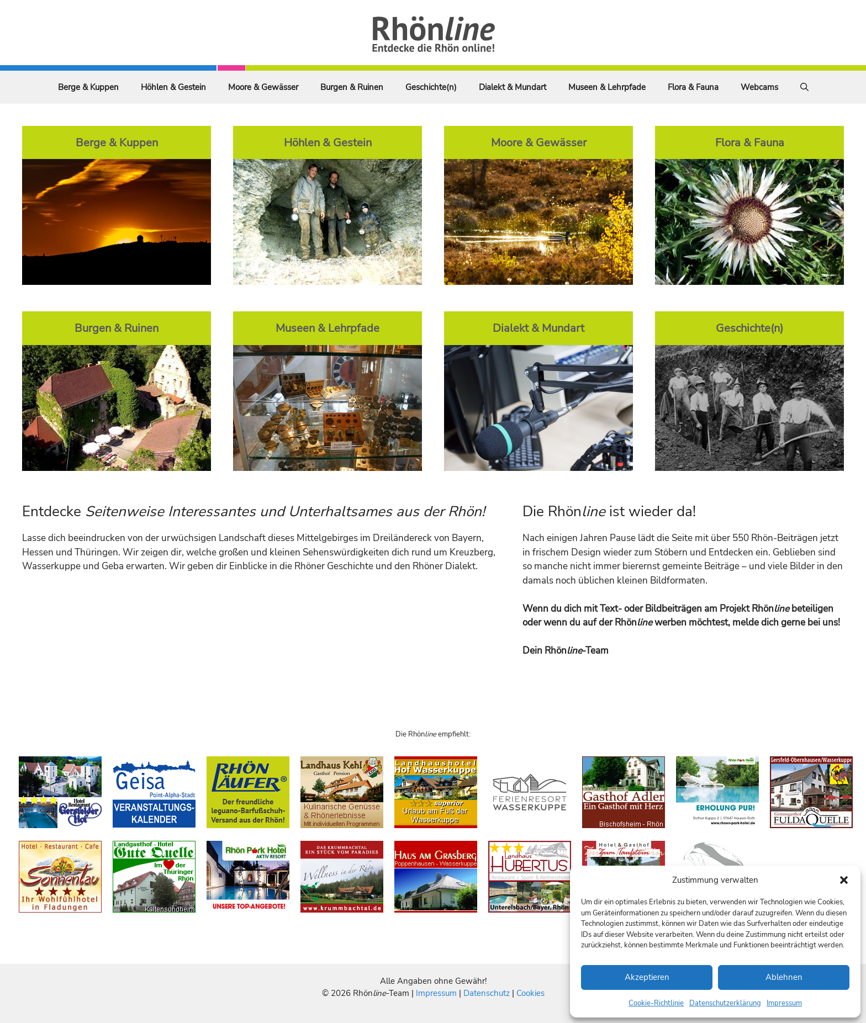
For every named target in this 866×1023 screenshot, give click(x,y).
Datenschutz (486, 993)
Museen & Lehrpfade (607, 87)
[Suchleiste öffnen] (804, 87)
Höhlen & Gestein (173, 87)
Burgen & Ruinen (351, 87)
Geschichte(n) (431, 87)
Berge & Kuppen (88, 87)
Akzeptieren (647, 977)
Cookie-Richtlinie (656, 1003)
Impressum (784, 1003)
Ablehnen (783, 977)
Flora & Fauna (693, 87)
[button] (843, 880)
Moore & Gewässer (263, 87)
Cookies (530, 993)
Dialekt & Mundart (512, 87)
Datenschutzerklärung (725, 1003)
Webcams (759, 87)
